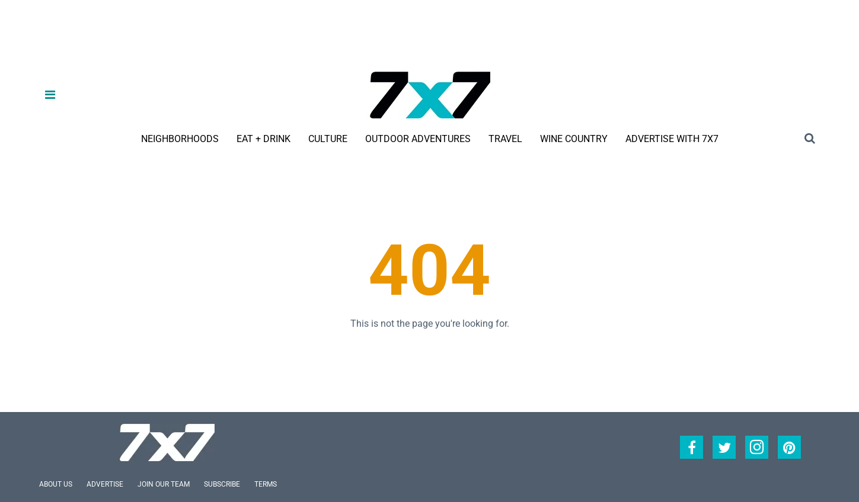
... (693, 138)
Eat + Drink (263, 138)
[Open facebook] (691, 447)
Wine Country (574, 138)
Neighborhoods (180, 138)
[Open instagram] (756, 447)
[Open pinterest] (789, 447)
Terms (265, 484)
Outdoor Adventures (418, 138)
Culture (327, 138)
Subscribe (222, 484)
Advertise (105, 484)
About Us (55, 484)
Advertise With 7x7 (672, 138)
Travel (505, 138)
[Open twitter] (724, 447)
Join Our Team (164, 484)
